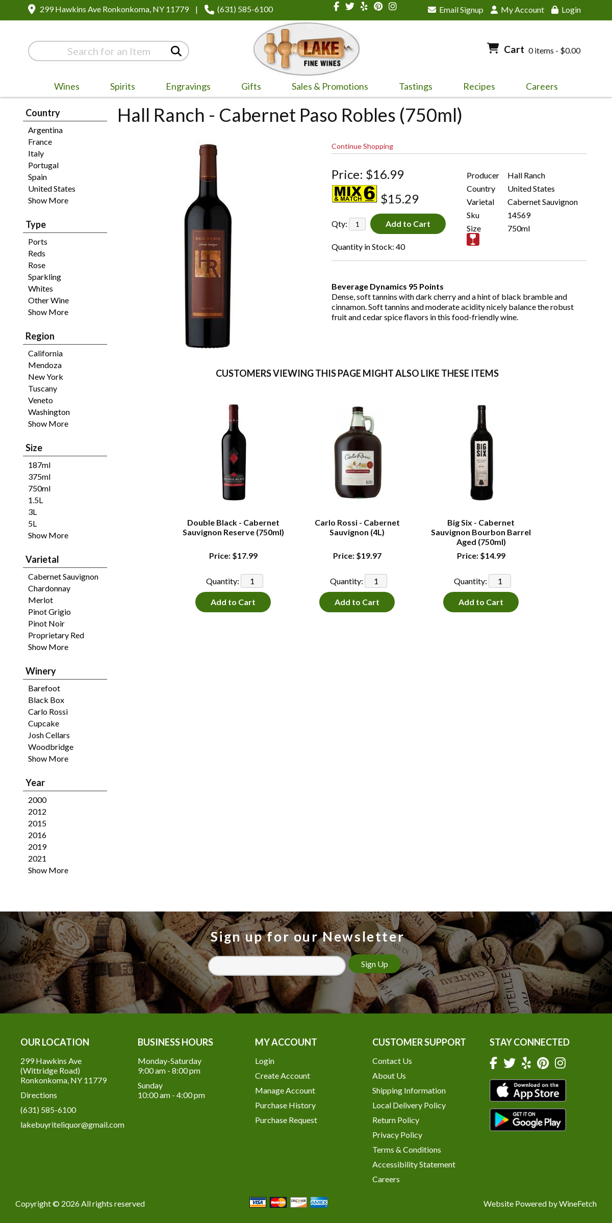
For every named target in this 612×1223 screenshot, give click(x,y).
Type (36, 224)
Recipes (479, 86)
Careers (538, 88)
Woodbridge (50, 746)
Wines (63, 88)
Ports (37, 241)
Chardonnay (49, 588)
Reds (36, 253)
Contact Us (392, 1060)
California (45, 353)
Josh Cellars (49, 735)
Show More (48, 200)
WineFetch (578, 1203)
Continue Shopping (362, 146)
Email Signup (455, 9)
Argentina (45, 130)
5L (32, 523)
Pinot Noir (46, 623)
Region (40, 336)
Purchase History (285, 1105)
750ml (39, 488)
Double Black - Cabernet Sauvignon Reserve (233, 527)
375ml (39, 476)
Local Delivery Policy (409, 1105)
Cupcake (43, 723)
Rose (36, 265)
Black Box (46, 700)
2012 (37, 811)
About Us (389, 1075)
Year (35, 782)
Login (566, 9)
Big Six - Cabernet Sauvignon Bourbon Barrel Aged (481, 532)
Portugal (43, 165)
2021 (37, 858)
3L (32, 511)
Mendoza (45, 365)
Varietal (42, 559)
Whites (40, 288)
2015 (37, 823)
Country (43, 112)
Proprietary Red (56, 635)
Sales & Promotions (326, 88)
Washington (49, 412)
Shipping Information (409, 1090)
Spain (37, 176)
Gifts (247, 88)
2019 (37, 846)
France (40, 141)
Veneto (40, 400)
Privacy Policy (397, 1134)
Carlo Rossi (48, 711)
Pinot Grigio (49, 611)
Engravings (185, 88)
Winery (41, 670)
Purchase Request (286, 1120)
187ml (39, 465)
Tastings (415, 86)
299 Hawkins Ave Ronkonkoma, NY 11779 (114, 9)
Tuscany (42, 388)
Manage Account (285, 1090)
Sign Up (374, 964)
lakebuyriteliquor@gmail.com (72, 1124)
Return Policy (395, 1120)
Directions (38, 1095)
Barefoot (44, 688)
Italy (36, 153)
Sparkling (44, 276)
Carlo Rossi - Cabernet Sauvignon (357, 527)
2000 (37, 799)
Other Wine (48, 300)
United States (51, 188)
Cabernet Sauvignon (63, 576)
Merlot (40, 600)
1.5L (35, 500)
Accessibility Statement (413, 1164)
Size (34, 447)
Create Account (282, 1075)
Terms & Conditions (406, 1149)
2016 (37, 835)
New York (45, 376)
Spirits (119, 88)
